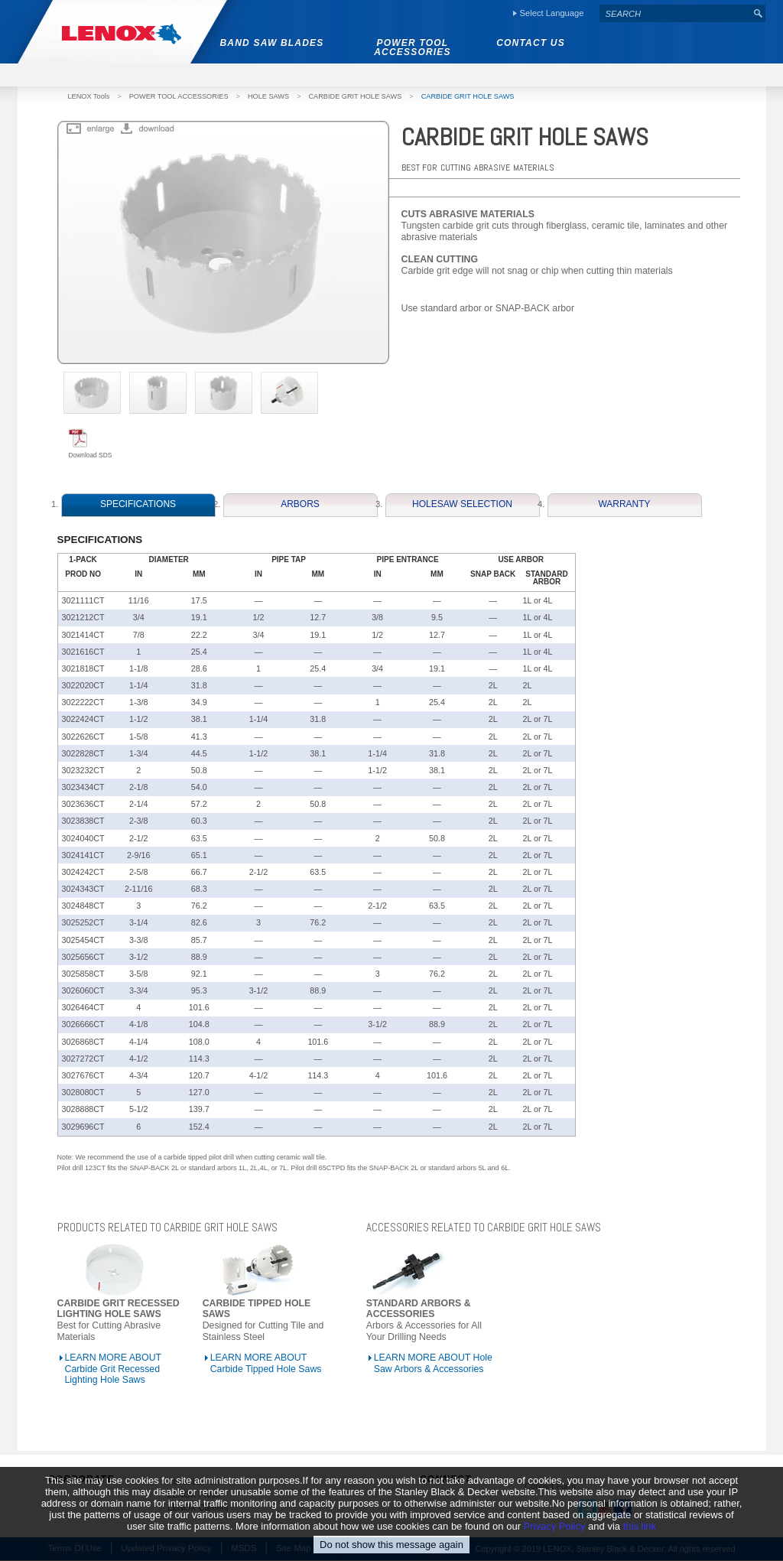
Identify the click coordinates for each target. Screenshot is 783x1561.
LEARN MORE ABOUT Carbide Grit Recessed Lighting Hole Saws (113, 1369)
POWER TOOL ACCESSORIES (179, 96)
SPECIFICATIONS (138, 504)
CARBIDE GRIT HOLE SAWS (354, 96)
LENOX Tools (89, 96)
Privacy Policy (555, 1526)
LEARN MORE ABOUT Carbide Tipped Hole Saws (266, 1363)
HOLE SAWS (268, 96)
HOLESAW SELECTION (462, 504)
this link (639, 1526)
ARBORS (300, 504)
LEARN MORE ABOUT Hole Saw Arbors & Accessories (433, 1363)
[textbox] (675, 13)
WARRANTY (624, 504)
